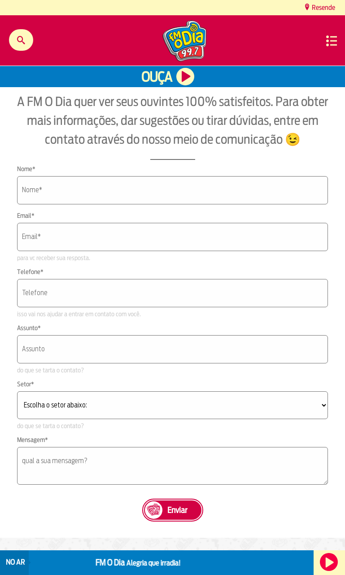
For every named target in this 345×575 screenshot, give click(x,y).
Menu (331, 41)
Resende (322, 7)
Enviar (177, 510)
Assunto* (29, 328)
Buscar (21, 40)
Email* (26, 215)
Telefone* (30, 271)
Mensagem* (32, 439)
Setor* (25, 384)
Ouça (156, 77)
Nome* (26, 168)
